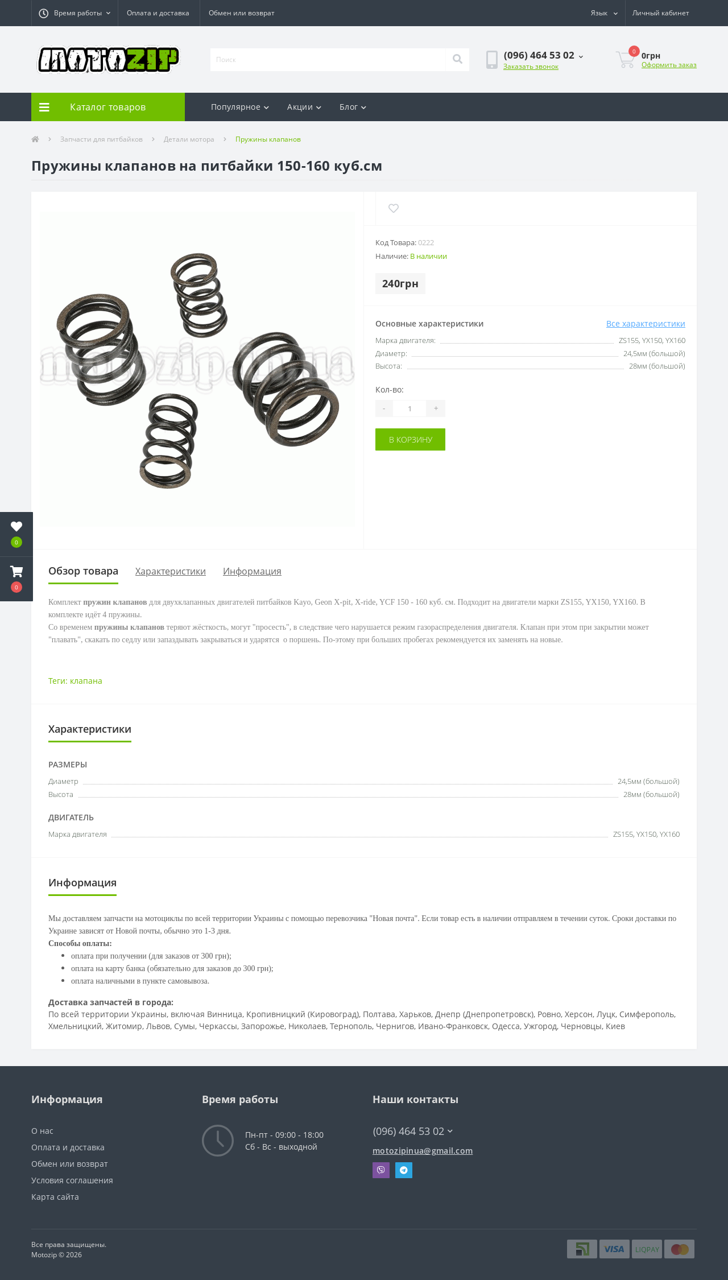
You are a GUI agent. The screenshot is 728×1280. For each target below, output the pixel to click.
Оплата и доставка (158, 13)
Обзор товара (83, 570)
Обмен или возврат (242, 13)
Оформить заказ (669, 64)
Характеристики (170, 571)
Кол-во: (389, 389)
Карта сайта (55, 1196)
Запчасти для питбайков (101, 139)
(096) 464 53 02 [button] (413, 1131)
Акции (304, 106)
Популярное (240, 106)
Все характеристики (645, 323)
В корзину (410, 439)
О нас (42, 1130)
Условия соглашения (72, 1180)
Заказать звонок (531, 66)
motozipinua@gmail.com (423, 1150)
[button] (74, 13)
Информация (252, 571)
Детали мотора (189, 139)
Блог (353, 106)
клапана (86, 680)
